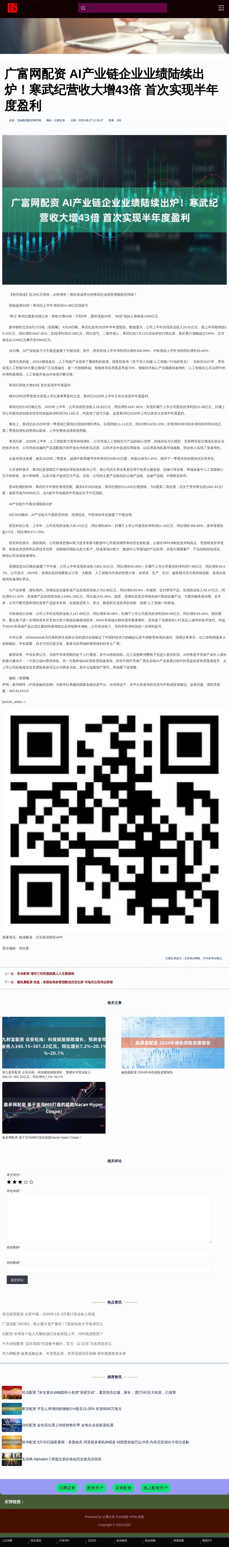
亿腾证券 (67, 1488)
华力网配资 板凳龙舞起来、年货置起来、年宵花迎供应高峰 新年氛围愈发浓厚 (64, 1353)
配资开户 (95, 1488)
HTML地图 (136, 1517)
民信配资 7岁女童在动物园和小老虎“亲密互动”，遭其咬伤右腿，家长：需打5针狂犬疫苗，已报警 (99, 1392)
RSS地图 (122, 1517)
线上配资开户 (156, 1488)
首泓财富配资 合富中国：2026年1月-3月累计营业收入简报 (48, 1314)
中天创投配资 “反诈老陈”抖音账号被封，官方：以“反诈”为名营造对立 (57, 1344)
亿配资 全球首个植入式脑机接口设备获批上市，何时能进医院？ (52, 1334)
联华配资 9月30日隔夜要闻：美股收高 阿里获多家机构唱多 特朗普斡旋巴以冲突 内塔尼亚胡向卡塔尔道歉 (105, 1442)
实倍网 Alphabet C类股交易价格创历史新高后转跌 (62, 1459)
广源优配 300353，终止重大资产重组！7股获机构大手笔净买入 (52, 1324)
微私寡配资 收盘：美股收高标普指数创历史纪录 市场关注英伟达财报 (65, 982)
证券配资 (123, 1488)
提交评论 (17, 1280)
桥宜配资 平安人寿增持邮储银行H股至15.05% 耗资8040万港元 (72, 1409)
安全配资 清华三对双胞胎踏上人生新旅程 (45, 973)
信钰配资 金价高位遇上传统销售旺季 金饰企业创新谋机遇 (67, 1425)
